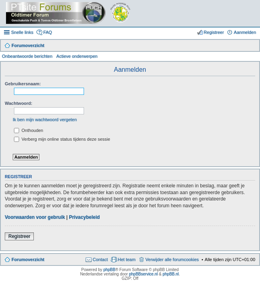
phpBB (109, 269)
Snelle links (22, 32)
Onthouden (28, 130)
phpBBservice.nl (143, 274)
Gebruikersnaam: (23, 83)
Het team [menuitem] (127, 259)
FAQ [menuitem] (47, 32)
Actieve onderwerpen (77, 56)
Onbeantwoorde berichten (27, 56)
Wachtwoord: (18, 103)
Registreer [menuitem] (214, 32)
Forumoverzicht (28, 259)
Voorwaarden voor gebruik (35, 217)
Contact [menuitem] (100, 259)
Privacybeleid (84, 217)
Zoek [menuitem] (252, 46)
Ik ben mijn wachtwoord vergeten (45, 119)
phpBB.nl (170, 274)
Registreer (19, 236)
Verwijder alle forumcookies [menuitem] (172, 259)
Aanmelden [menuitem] (245, 32)
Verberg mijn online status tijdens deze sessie (62, 139)
